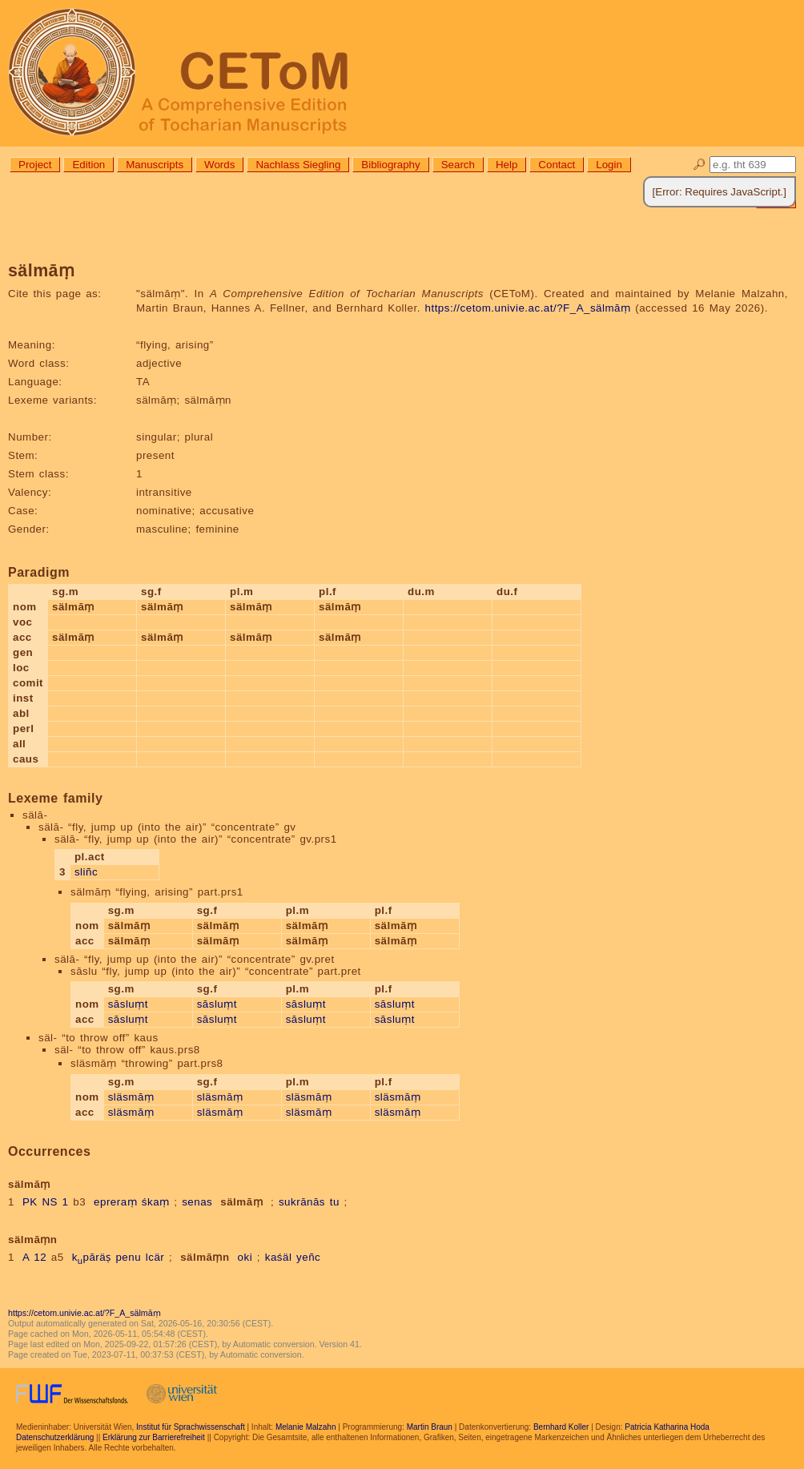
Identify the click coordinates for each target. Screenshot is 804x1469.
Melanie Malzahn (305, 1427)
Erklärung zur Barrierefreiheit (154, 1437)
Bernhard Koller (561, 1427)
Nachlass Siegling (297, 165)
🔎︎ (699, 165)
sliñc (86, 872)
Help (506, 165)
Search (458, 165)
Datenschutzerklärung (55, 1437)
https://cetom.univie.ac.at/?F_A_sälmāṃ (528, 308)
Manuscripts (154, 165)
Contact (556, 165)
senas (197, 1202)
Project (34, 165)
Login (609, 165)
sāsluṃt (128, 1004)
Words (219, 165)
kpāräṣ (91, 1257)
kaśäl (278, 1257)
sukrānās (302, 1202)
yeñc (308, 1257)
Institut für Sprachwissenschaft (190, 1427)
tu (335, 1202)
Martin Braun (429, 1427)
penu (128, 1257)
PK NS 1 (45, 1202)
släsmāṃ (131, 1097)
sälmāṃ (241, 1202)
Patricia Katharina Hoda (667, 1427)
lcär (155, 1257)
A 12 (34, 1257)
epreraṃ (115, 1202)
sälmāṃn (204, 1257)
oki (245, 1257)
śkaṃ (156, 1202)
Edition (88, 165)
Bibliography (390, 165)
